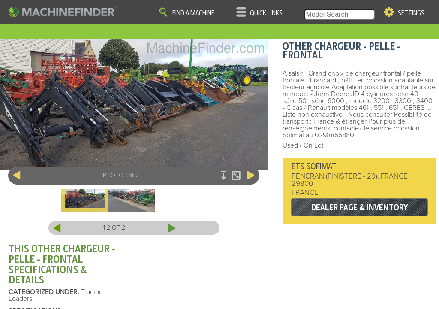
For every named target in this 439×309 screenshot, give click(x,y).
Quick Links (266, 13)
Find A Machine (193, 13)
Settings (411, 13)
